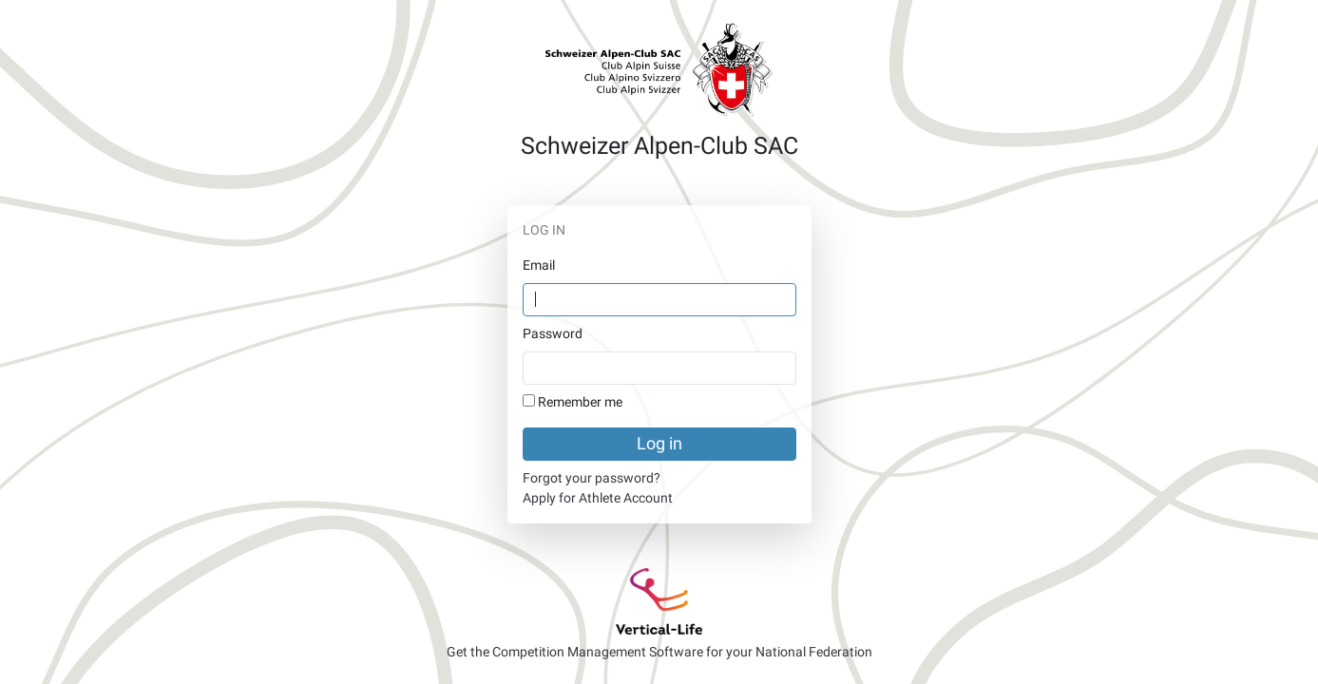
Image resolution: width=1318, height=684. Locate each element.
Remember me (580, 401)
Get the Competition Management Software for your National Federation (659, 651)
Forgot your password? (591, 477)
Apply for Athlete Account (598, 497)
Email (539, 265)
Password (553, 333)
